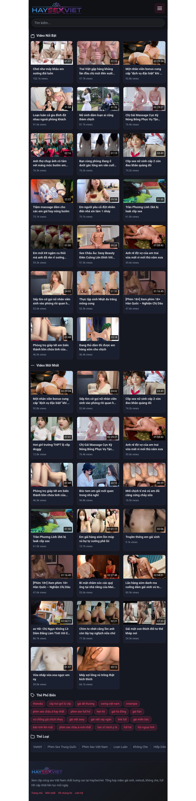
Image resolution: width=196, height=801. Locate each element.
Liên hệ (79, 793)
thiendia (38, 703)
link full (122, 719)
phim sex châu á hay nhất (48, 711)
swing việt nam (110, 703)
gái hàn (137, 711)
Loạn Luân (121, 747)
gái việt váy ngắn (101, 719)
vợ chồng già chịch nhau (48, 719)
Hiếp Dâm (160, 747)
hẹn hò (101, 711)
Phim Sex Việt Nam (95, 747)
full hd (127, 727)
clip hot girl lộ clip (60, 703)
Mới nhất (50, 793)
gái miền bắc (141, 719)
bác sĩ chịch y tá (107, 727)
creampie (131, 703)
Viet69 (37, 747)
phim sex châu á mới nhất (75, 727)
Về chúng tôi (65, 793)
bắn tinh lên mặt (43, 727)
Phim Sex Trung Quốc (62, 747)
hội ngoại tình (146, 727)
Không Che (140, 747)
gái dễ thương (86, 703)
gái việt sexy (76, 719)
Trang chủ (37, 793)
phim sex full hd (80, 711)
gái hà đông (119, 711)
